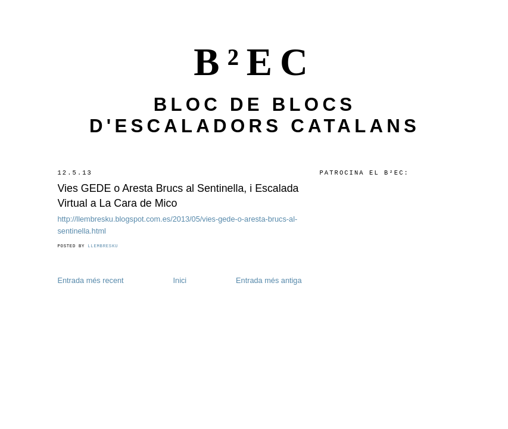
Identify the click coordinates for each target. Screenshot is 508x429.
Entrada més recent (91, 280)
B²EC (255, 62)
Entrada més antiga (268, 280)
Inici (180, 280)
